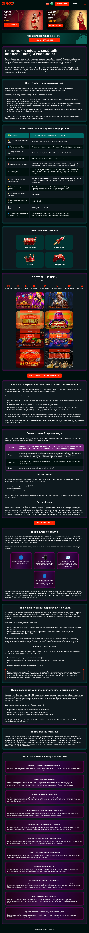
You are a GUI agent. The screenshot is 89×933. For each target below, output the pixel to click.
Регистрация (62, 4)
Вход (74, 4)
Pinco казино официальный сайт (44, 375)
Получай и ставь (11, 25)
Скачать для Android (44, 40)
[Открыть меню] (84, 4)
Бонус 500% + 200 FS (44, 523)
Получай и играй (55, 25)
